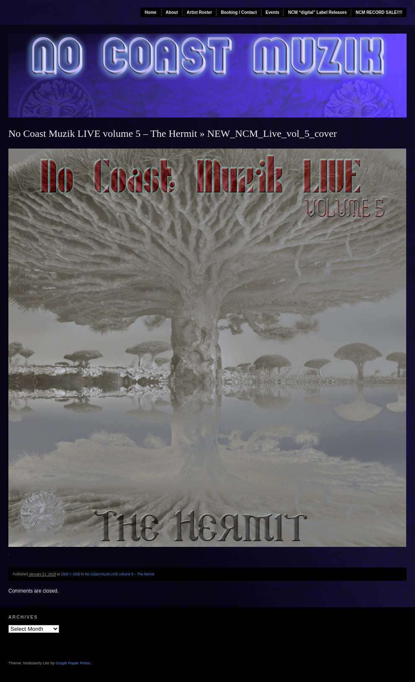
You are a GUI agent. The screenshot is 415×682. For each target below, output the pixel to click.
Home (150, 12)
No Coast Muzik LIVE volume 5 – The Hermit (102, 133)
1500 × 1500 (70, 574)
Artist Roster (199, 12)
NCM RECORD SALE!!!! (378, 12)
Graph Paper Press (73, 663)
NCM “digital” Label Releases (317, 12)
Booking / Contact (239, 12)
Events (273, 12)
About (172, 12)
